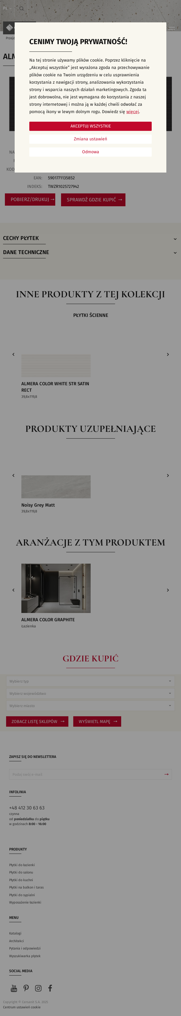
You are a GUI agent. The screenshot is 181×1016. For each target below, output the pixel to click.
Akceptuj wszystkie (91, 126)
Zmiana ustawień (90, 139)
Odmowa (90, 152)
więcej (132, 112)
